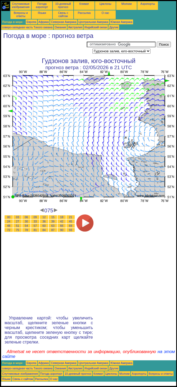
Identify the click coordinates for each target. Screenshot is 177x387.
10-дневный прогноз (63, 5)
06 (26, 217)
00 (8, 217)
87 (53, 230)
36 (44, 221)
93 (70, 230)
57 (35, 225)
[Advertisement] (44, 48)
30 (26, 221)
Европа (31, 22)
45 (70, 221)
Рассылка (84, 12)
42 (61, 221)
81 (35, 230)
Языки (42, 12)
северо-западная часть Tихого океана (27, 27)
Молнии (126, 3)
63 (53, 225)
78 (26, 230)
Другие (113, 27)
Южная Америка (122, 22)
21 (70, 217)
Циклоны (105, 3)
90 (61, 230)
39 (53, 221)
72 (8, 230)
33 (35, 221)
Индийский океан (95, 27)
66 (61, 225)
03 (17, 217)
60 (44, 225)
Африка (44, 22)
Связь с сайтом (63, 14)
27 (17, 221)
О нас (105, 12)
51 (17, 225)
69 (70, 225)
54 (26, 225)
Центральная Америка (93, 22)
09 (35, 217)
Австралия (75, 27)
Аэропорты (147, 3)
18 (61, 217)
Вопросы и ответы (21, 14)
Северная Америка (63, 22)
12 (44, 217)
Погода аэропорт (42, 5)
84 (44, 230)
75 (17, 230)
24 (8, 221)
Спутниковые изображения (20, 5)
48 (8, 225)
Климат (84, 3)
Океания (60, 27)
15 (53, 217)
